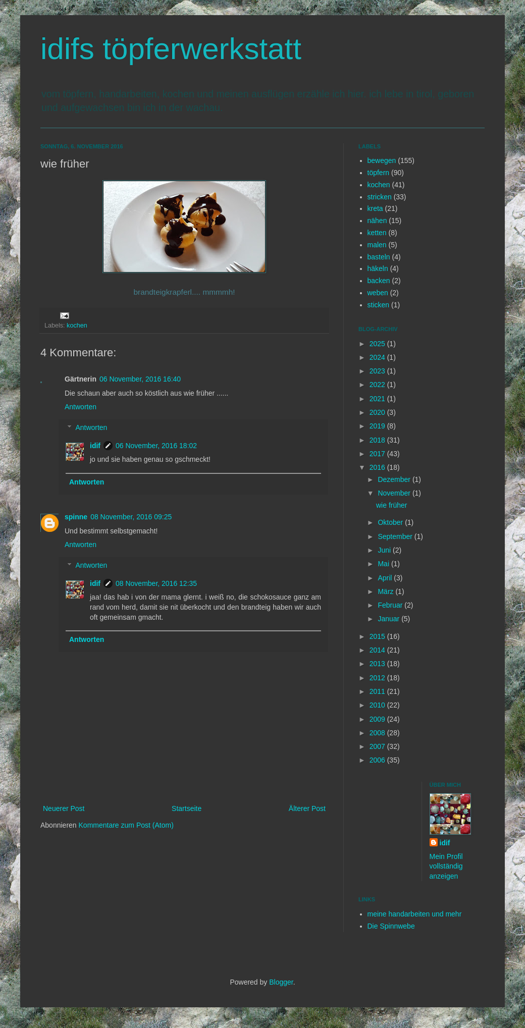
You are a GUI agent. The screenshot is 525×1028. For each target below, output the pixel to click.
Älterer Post (307, 808)
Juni (385, 550)
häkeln (378, 268)
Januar (389, 619)
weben (378, 293)
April (386, 578)
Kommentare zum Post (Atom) (126, 825)
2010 (378, 705)
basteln (379, 257)
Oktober (391, 522)
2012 (378, 678)
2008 (378, 733)
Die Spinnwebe (391, 926)
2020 (378, 412)
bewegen (382, 160)
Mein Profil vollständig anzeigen (446, 866)
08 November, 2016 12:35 (156, 583)
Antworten (80, 407)
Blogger (281, 982)
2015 (378, 636)
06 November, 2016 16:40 (140, 379)
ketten (377, 233)
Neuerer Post (63, 808)
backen (379, 281)
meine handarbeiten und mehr (415, 914)
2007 (378, 746)
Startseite (186, 808)
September (396, 536)
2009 (378, 719)
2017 (378, 454)
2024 (378, 357)
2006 (378, 760)
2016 (378, 467)
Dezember (395, 479)
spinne (76, 517)
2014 (378, 650)
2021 (378, 399)
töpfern (379, 173)
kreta (375, 208)
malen (377, 245)
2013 (378, 664)
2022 (378, 385)
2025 (378, 344)
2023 (378, 371)
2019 (378, 426)
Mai (384, 564)
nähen (377, 221)
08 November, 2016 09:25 (131, 517)
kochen (77, 325)
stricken (380, 197)
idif (95, 446)
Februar (391, 605)
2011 (378, 691)
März (386, 591)
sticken (379, 305)
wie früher (391, 505)
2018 (378, 440)
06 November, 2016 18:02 (156, 446)
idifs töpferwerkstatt (170, 49)
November (395, 493)
